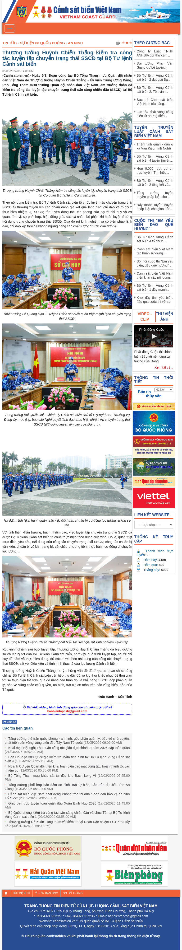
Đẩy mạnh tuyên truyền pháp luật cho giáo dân (155, 207)
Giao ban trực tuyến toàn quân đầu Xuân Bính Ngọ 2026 (67, 805)
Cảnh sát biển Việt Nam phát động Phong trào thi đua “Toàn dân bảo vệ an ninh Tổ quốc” (67, 796)
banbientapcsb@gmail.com (67, 711)
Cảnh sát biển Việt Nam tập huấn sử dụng (155, 251)
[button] (154, 336)
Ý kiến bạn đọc (46, 893)
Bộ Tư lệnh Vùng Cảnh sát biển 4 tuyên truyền (155, 158)
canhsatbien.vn (64, 921)
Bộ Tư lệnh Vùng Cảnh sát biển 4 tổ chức (155, 239)
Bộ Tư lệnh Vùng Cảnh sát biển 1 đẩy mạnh (155, 287)
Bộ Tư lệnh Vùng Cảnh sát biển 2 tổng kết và (155, 183)
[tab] (145, 316)
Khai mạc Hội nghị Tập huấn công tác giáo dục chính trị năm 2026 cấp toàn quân (67, 750)
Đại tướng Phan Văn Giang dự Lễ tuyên (155, 65)
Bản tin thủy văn (150, 394)
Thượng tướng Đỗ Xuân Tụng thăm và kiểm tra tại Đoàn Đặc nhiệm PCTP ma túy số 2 (67, 824)
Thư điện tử (21, 893)
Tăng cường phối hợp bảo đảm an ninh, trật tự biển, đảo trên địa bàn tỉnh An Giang (67, 787)
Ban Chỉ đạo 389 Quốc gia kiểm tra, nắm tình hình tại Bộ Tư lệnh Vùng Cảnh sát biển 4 (67, 759)
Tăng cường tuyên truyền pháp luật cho (155, 195)
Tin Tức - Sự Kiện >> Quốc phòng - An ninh (42, 43)
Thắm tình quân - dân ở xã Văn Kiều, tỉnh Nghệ (155, 146)
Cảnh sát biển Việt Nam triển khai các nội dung (155, 275)
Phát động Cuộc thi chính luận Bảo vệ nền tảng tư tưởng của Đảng (153, 356)
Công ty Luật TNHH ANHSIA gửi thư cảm (155, 53)
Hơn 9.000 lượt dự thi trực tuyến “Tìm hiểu (155, 170)
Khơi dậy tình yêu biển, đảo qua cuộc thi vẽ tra (155, 300)
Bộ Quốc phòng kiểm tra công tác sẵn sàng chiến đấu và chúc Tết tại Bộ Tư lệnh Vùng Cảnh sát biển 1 (67, 815)
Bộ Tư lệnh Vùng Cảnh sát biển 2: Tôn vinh (155, 90)
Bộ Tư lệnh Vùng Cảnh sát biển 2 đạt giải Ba (155, 77)
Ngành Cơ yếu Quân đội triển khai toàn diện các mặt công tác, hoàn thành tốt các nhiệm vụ (67, 768)
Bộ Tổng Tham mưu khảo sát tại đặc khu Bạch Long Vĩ (67, 778)
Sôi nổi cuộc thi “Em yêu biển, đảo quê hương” (155, 263)
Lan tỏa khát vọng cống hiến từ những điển (155, 114)
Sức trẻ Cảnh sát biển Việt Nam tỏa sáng (155, 102)
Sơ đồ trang (72, 893)
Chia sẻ (10, 722)
